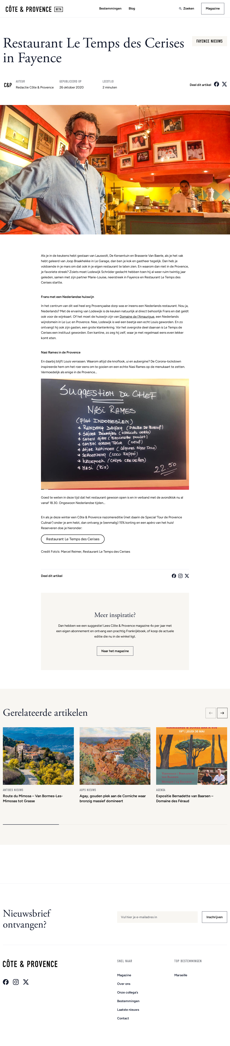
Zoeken (188, 8)
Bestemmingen (110, 8)
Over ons (123, 984)
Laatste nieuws (128, 1010)
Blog (132, 8)
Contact (123, 1018)
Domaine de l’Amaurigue (137, 317)
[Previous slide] (211, 713)
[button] (31, 824)
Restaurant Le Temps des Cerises (72, 539)
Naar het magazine (115, 651)
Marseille (180, 975)
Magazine (213, 8)
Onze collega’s (127, 992)
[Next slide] (222, 713)
